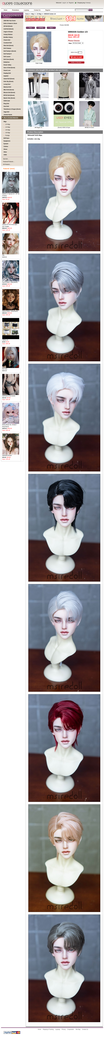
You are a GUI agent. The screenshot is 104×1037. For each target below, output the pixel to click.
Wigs (32, 14)
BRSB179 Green (89, 127)
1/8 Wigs (7, 132)
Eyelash (6, 143)
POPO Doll (7, 101)
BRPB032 (38, 99)
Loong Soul (7, 84)
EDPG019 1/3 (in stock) (10, 395)
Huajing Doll (7, 73)
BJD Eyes (6, 138)
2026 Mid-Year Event (9, 20)
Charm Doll (7, 40)
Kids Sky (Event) (8, 81)
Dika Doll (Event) (8, 45)
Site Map (78, 1029)
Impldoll (6, 76)
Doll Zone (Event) (9, 59)
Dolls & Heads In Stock (10, 23)
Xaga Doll (6, 112)
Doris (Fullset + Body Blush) (10, 281)
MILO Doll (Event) (9, 89)
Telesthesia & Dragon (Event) (12, 109)
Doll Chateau (7, 48)
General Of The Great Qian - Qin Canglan (10, 225)
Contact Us (37, 10)
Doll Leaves (7, 56)
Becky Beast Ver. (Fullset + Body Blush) (10, 425)
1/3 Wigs (39, 14)
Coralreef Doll (8, 43)
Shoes (5, 149)
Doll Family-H (7, 54)
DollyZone (7, 62)
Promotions (15, 10)
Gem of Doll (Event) (9, 67)
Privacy (64, 1029)
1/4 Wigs (7, 127)
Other (5, 152)
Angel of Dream (8, 31)
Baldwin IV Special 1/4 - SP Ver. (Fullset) (11, 194)
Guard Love (7, 70)
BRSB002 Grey (89, 99)
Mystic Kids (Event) (9, 98)
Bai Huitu (10, 368)
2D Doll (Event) (8, 26)
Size (70, 43)
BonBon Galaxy (8, 37)
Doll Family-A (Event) (10, 51)
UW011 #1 (10, 339)
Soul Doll (6, 106)
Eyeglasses (7, 141)
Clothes (6, 146)
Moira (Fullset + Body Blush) (10, 310)
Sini (10, 254)
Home (5, 10)
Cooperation (70, 1029)
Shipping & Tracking (48, 1029)
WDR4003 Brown (10, 454)
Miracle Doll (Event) (9, 92)
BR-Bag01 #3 (38, 127)
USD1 (5, 154)
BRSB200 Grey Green (64, 99)
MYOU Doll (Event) (9, 95)
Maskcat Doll (7, 87)
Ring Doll (6, 103)
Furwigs (7, 135)
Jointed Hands (8, 114)
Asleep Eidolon (8, 34)
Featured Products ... (9, 161)
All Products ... (7, 164)
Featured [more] (8, 168)
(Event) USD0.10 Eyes (64, 127)
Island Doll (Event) (9, 78)
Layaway (26, 10)
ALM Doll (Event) (8, 29)
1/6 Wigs (7, 130)
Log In (64, 2)
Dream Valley (7, 65)
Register (71, 2)
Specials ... (6, 159)
